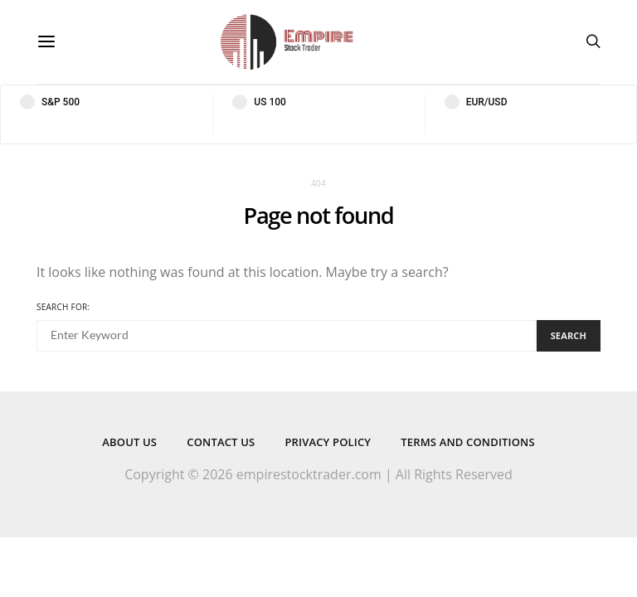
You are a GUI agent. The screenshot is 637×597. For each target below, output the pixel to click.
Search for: (63, 307)
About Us (129, 441)
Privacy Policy (327, 441)
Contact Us (221, 441)
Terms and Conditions (467, 441)
